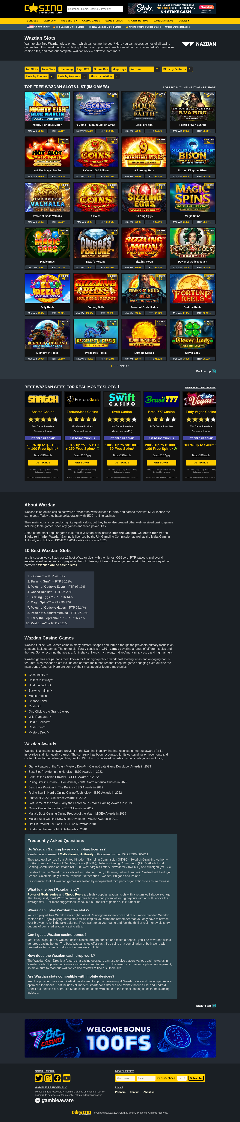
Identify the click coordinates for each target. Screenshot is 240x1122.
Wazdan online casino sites (57, 565)
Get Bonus (43, 462)
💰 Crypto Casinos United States (143, 27)
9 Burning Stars (144, 170)
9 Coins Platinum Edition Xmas (95, 124)
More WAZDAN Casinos (200, 387)
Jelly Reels (47, 307)
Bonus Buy (101, 69)
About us (149, 1092)
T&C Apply (37, 469)
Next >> (124, 365)
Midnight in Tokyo (47, 352)
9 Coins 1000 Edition (96, 170)
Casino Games (91, 20)
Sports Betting (138, 20)
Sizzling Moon (144, 261)
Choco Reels (74, 894)
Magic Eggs (47, 261)
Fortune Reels (192, 307)
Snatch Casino (42, 412)
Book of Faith (144, 124)
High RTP (83, 69)
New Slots (48, 69)
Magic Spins (192, 216)
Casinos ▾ (49, 20)
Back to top (203, 371)
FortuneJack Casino (82, 412)
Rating (195, 87)
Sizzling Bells (95, 307)
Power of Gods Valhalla (47, 216)
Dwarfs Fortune (95, 261)
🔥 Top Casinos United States (68, 27)
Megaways (119, 69)
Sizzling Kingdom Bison (192, 170)
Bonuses (32, 20)
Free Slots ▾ (69, 20)
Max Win (182, 87)
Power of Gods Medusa (192, 261)
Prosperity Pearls (96, 352)
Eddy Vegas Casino (201, 412)
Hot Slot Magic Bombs (47, 170)
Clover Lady (192, 352)
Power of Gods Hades (144, 307)
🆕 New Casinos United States (105, 27)
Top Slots (32, 69)
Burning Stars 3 (144, 352)
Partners (120, 1092)
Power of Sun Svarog (192, 124)
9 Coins (96, 216)
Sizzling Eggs (144, 216)
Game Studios (114, 20)
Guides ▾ (184, 20)
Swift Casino (122, 412)
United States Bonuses (177, 27)
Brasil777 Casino (161, 412)
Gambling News (163, 20)
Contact (134, 1092)
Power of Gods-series (43, 894)
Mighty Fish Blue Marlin (47, 124)
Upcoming (66, 69)
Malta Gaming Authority (76, 854)
